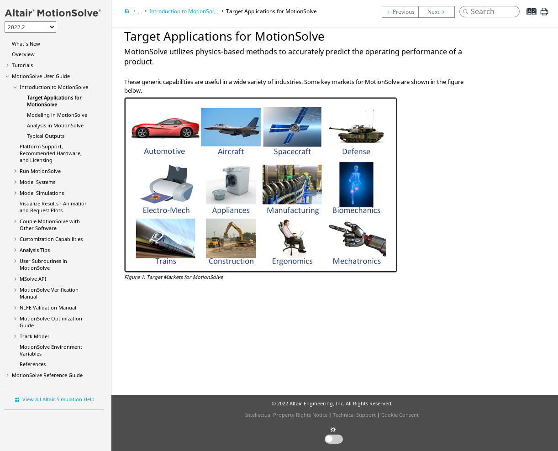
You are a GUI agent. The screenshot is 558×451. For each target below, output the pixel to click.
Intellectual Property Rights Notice (286, 414)
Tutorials (22, 65)
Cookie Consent (400, 414)
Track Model (34, 336)
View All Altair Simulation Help (58, 399)
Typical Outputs (45, 135)
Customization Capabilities (51, 239)
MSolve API (33, 278)
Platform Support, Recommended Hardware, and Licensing (51, 153)
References (33, 364)
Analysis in (55, 125)
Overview (23, 54)
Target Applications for (54, 101)
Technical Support (354, 414)
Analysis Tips (35, 249)
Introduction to (54, 87)
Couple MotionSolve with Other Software (50, 224)
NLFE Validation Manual (48, 307)
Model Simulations (42, 192)
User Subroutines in (43, 264)
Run (40, 171)
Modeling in (57, 114)
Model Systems (37, 181)
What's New (26, 43)
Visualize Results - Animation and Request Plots (54, 207)
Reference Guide (47, 375)
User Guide (41, 76)
